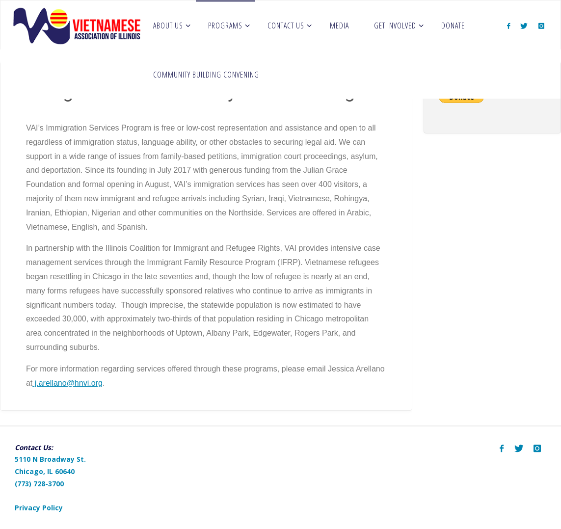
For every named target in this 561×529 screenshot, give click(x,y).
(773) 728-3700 (39, 483)
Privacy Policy (39, 507)
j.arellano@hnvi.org (67, 383)
